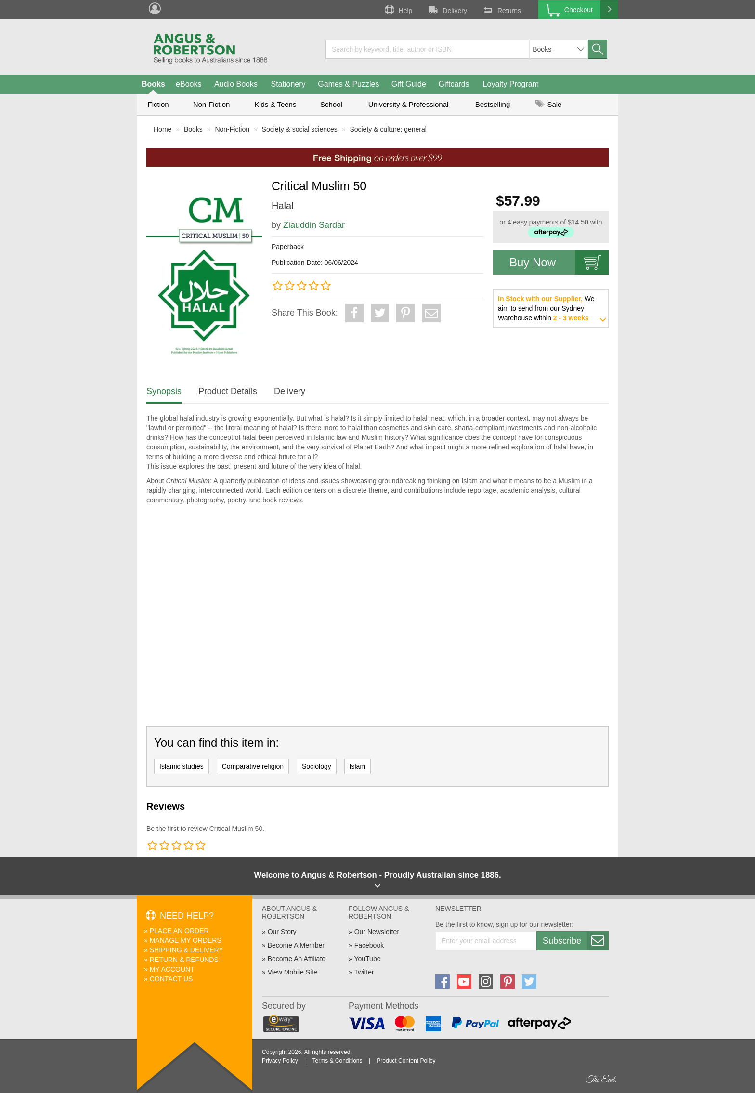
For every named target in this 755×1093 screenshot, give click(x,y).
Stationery (288, 84)
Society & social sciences (300, 129)
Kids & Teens (275, 104)
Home (162, 129)
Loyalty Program (511, 84)
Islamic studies (181, 766)
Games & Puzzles (348, 84)
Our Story (282, 931)
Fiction (158, 104)
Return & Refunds (184, 959)
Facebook (369, 945)
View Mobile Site (292, 972)
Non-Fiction (211, 104)
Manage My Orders (185, 940)
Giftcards (454, 84)
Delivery (447, 9)
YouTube (367, 958)
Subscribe (575, 941)
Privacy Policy (280, 1060)
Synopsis (164, 391)
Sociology (316, 766)
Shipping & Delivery (186, 950)
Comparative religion (253, 766)
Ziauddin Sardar (314, 225)
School (331, 104)
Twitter (364, 972)
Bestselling (492, 104)
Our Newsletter (376, 931)
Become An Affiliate (296, 958)
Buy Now (559, 262)
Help (398, 9)
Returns (501, 9)
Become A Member (296, 945)
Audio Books (236, 84)
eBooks (188, 84)
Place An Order (179, 931)
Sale (548, 104)
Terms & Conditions (337, 1060)
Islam (357, 766)
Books (153, 84)
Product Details (227, 391)
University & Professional (408, 104)
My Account (172, 969)
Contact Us (171, 979)
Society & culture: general (388, 129)
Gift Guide (408, 84)
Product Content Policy (406, 1060)
